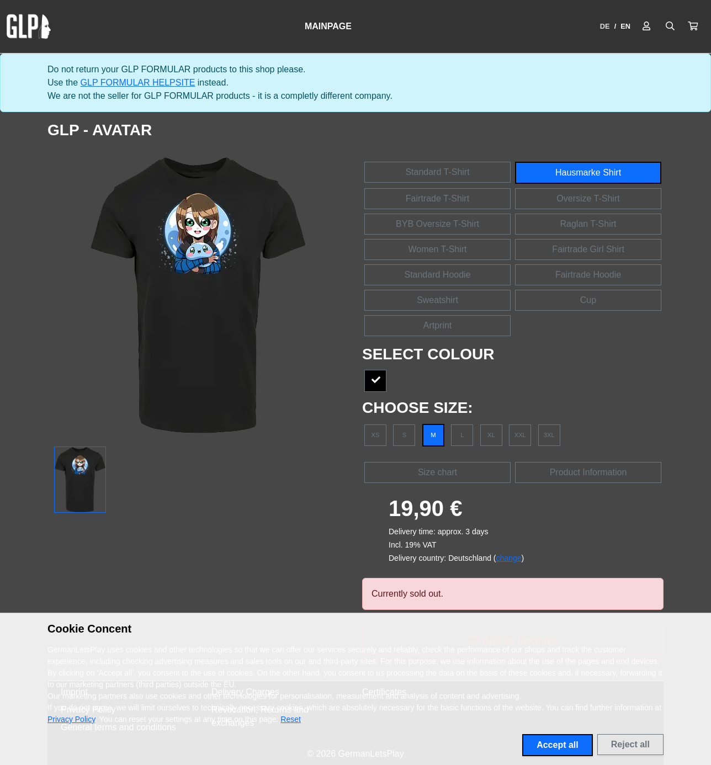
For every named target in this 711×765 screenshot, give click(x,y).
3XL (549, 435)
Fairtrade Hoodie (588, 274)
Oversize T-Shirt (587, 198)
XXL (520, 435)
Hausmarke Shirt (588, 172)
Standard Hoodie (437, 274)
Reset (290, 719)
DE (605, 26)
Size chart (437, 472)
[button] (692, 26)
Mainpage (328, 26)
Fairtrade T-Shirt (437, 198)
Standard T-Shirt (437, 172)
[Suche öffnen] (670, 26)
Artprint (437, 325)
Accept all (558, 745)
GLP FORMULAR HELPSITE (138, 82)
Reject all (630, 744)
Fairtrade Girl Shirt (588, 249)
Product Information (588, 472)
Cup (588, 300)
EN (625, 26)
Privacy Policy (71, 719)
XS (376, 435)
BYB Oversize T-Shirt (437, 224)
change (509, 558)
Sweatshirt (437, 300)
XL (491, 435)
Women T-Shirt (437, 249)
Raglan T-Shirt (588, 224)
